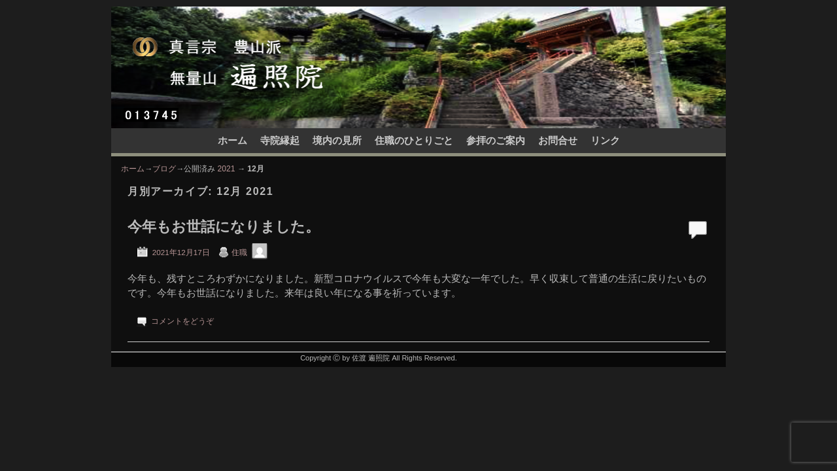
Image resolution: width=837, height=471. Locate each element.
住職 (239, 252)
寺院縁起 (279, 140)
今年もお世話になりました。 (224, 226)
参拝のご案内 (495, 140)
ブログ (164, 168)
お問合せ (557, 140)
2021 (226, 168)
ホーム (232, 140)
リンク (605, 140)
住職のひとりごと (414, 140)
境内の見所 (337, 140)
